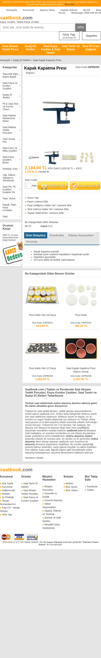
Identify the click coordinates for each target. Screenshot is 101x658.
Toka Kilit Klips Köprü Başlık (10, 75)
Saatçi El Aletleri (30, 48)
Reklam (6, 493)
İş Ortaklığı (8, 497)
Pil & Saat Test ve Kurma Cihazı (10, 106)
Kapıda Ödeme (68, 10)
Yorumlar (32, 241)
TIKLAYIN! (69, 4)
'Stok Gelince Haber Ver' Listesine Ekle (48, 209)
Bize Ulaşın (72, 490)
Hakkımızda (8, 490)
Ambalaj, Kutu (10, 168)
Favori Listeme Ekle (37, 201)
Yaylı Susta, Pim (9, 140)
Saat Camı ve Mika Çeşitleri (10, 149)
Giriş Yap (69, 36)
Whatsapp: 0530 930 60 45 (86, 12)
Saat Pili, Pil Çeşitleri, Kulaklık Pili (9, 189)
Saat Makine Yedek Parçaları (9, 130)
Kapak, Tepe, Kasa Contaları (10, 207)
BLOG (86, 10)
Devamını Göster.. (35, 457)
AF (26, 226)
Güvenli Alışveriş (53, 500)
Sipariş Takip (47, 10)
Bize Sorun (71, 486)
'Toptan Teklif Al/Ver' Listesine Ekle (45, 213)
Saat (5, 216)
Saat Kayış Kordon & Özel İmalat (50, 49)
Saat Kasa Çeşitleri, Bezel (8, 160)
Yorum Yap (32, 197)
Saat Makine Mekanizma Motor (9, 118)
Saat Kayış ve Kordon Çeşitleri (10, 86)
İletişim (68, 476)
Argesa (29, 72)
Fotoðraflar (57, 235)
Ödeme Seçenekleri (81, 235)
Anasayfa (11, 10)
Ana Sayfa (7, 483)
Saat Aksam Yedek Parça (10, 48)
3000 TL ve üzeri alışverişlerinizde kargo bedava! (10, 237)
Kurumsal (28, 10)
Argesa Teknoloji (54, 542)
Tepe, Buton (9, 198)
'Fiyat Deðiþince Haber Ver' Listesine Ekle (49, 205)
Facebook (92, 486)
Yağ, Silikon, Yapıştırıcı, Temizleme (9, 178)
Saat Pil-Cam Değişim (90, 48)
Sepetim (91, 36)
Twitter (90, 490)
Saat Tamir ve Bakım (71, 48)
